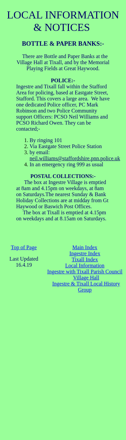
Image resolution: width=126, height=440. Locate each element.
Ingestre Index (84, 253)
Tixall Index (85, 259)
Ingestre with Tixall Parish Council (84, 271)
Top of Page (24, 247)
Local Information (84, 265)
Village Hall (86, 277)
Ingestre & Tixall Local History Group (86, 287)
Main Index (84, 247)
